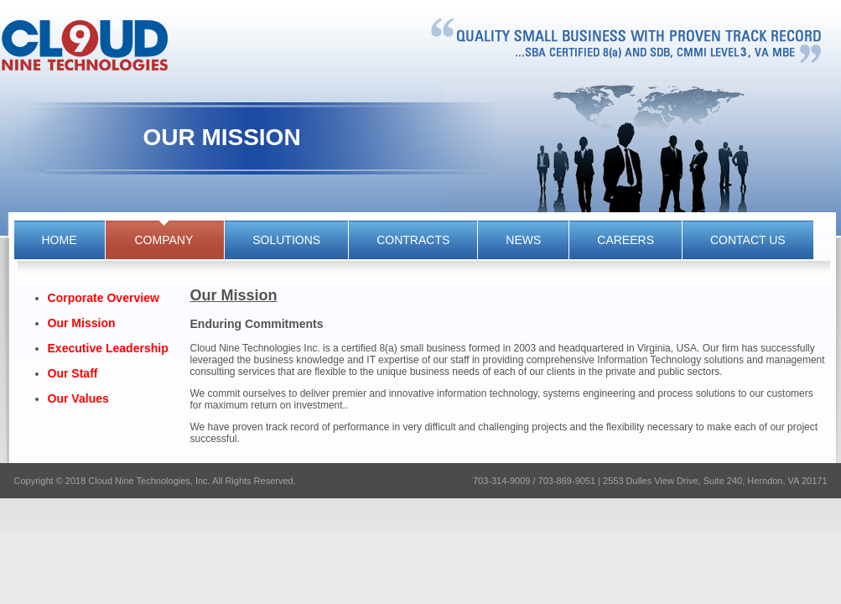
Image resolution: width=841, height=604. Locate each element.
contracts (412, 240)
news (523, 240)
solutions (286, 240)
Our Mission (82, 323)
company (164, 240)
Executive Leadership (108, 348)
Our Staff (73, 373)
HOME (59, 240)
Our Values (78, 398)
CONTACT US (748, 240)
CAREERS (625, 240)
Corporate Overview (103, 298)
